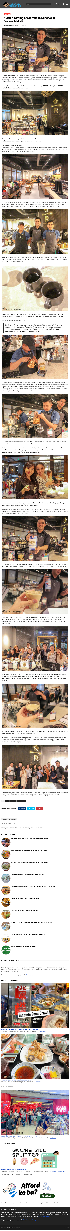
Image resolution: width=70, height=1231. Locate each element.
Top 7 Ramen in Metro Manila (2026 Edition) (25, 911)
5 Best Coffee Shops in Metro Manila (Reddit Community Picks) (31, 923)
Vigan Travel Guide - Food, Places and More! (25, 899)
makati (24, 801)
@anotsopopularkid (44, 1217)
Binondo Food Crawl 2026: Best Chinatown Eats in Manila (29, 839)
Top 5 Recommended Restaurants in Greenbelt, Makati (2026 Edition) (33, 887)
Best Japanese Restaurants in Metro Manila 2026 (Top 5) (29, 851)
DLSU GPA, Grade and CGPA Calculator (23, 947)
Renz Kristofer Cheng (29, 1221)
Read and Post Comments (9, 820)
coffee (7, 14)
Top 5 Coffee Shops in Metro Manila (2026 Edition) (27, 875)
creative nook (13, 801)
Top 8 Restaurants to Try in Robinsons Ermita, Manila (28, 935)
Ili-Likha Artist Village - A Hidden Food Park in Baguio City (29, 863)
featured (19, 801)
